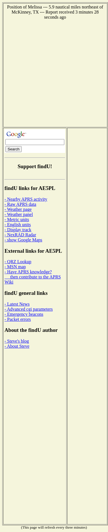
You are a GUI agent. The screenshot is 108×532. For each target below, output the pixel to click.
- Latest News (17, 304)
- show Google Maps (23, 239)
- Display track (18, 229)
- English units (18, 224)
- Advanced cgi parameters (29, 309)
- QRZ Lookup (18, 261)
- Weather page (18, 209)
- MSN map (15, 266)
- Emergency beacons (24, 314)
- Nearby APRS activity (26, 199)
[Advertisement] (53, 73)
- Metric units (17, 219)
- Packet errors (18, 319)
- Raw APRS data (20, 204)
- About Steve (17, 346)
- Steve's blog (17, 341)
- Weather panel (19, 214)
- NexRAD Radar (20, 234)
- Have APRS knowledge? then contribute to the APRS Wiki (33, 276)
